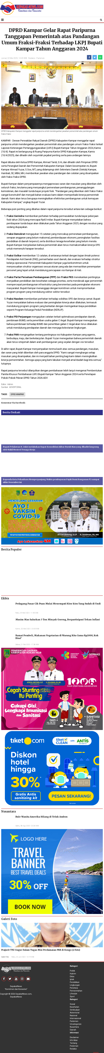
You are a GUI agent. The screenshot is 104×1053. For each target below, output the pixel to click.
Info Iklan (74, 1040)
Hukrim (73, 974)
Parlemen (40, 58)
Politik (72, 971)
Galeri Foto (5, 957)
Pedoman (74, 1046)
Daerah (73, 1030)
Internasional (75, 1018)
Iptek (72, 979)
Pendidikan (74, 982)
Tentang (73, 1043)
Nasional (73, 1015)
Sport (72, 996)
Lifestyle (73, 994)
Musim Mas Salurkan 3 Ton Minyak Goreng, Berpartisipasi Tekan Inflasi (57, 619)
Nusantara (74, 1027)
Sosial (72, 1004)
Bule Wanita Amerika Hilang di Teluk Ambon (41, 816)
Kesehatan (74, 1007)
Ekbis (72, 976)
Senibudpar (75, 1010)
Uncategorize (75, 1024)
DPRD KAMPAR (17, 394)
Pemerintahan (76, 991)
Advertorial (74, 1013)
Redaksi (31, 58)
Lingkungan (75, 985)
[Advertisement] (52, 572)
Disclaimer (74, 1037)
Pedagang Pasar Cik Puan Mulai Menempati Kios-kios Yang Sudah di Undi (58, 603)
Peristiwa (74, 988)
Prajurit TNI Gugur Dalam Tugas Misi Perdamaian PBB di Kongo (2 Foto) (40, 950)
